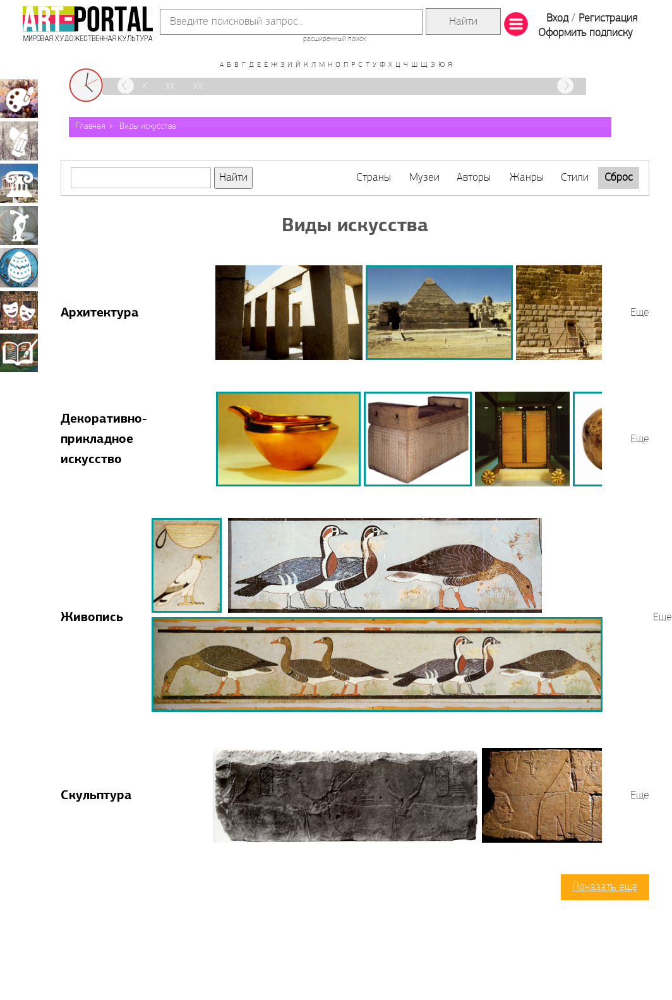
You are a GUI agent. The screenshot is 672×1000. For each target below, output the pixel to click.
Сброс (618, 178)
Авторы (474, 178)
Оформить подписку (585, 33)
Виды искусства (147, 126)
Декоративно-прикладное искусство (104, 439)
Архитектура (100, 313)
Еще (639, 313)
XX (169, 87)
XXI (198, 87)
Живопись (92, 617)
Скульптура (96, 796)
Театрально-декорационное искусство (19, 310)
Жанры (527, 178)
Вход (557, 19)
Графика (19, 140)
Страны (373, 178)
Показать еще (605, 887)
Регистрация (608, 19)
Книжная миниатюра (19, 352)
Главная (90, 126)
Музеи (424, 178)
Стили (575, 178)
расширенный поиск (334, 39)
